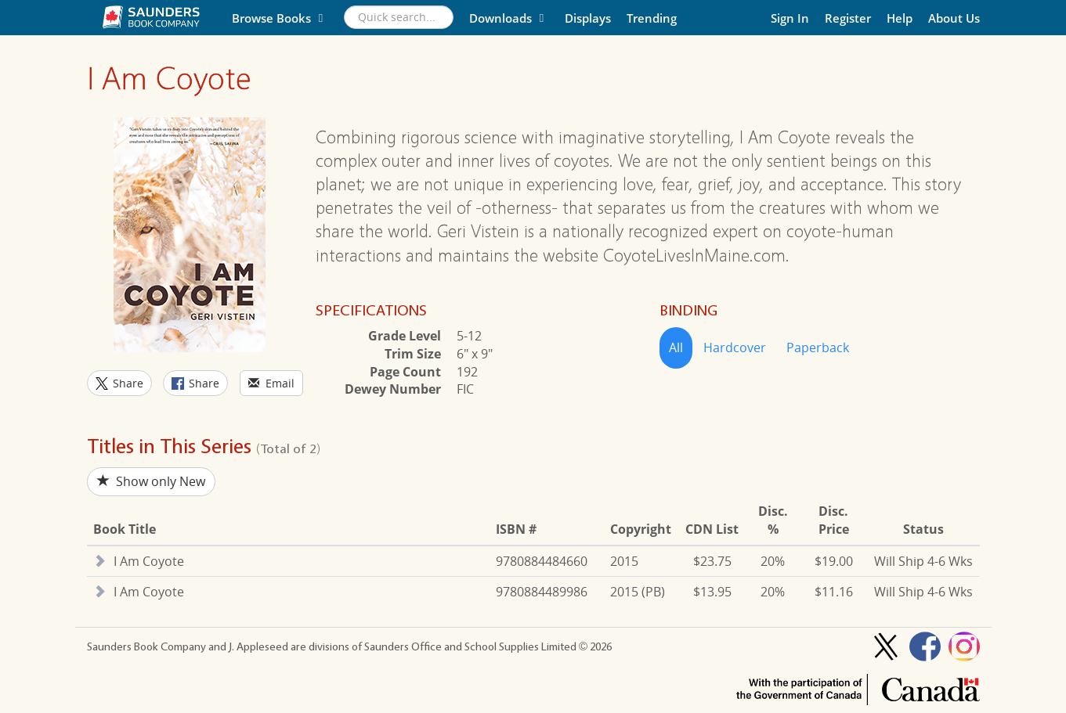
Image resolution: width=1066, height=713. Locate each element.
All (676, 347)
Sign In (790, 18)
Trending (652, 18)
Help (899, 18)
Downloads (509, 18)
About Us (954, 18)
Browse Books (280, 18)
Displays (588, 18)
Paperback (817, 347)
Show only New (151, 481)
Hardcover (734, 347)
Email (271, 383)
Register (848, 18)
